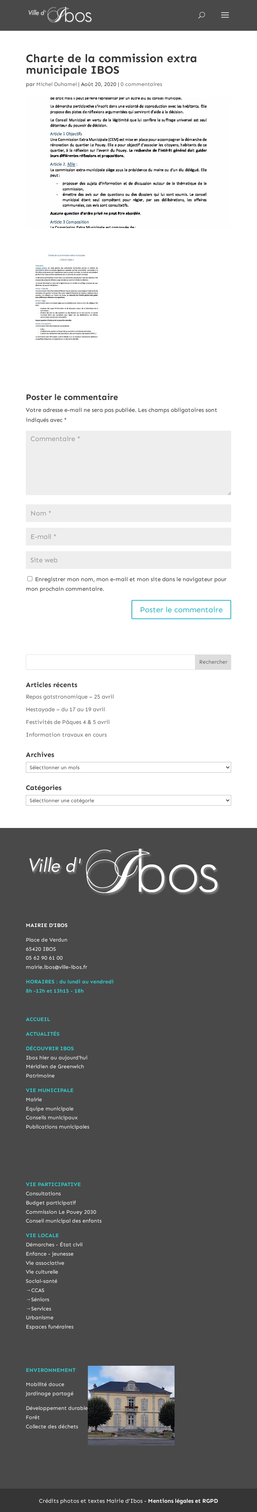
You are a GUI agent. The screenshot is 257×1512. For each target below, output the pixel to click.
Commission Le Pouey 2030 (61, 1212)
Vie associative (45, 1263)
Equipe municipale (50, 1108)
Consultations (43, 1193)
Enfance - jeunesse (50, 1254)
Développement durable (57, 1408)
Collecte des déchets (52, 1426)
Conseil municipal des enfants (64, 1221)
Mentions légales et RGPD (183, 1500)
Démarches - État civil (54, 1244)
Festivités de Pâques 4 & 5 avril (68, 722)
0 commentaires (141, 84)
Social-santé (41, 1281)
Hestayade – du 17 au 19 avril (65, 709)
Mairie (34, 1099)
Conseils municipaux (52, 1117)
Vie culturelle (42, 1272)
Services (41, 1308)
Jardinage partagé (50, 1393)
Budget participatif (51, 1203)
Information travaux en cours (66, 734)
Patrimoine (40, 1075)
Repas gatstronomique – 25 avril (70, 696)
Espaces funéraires (50, 1327)
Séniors (40, 1299)
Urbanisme (40, 1317)
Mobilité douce (45, 1384)
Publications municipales (57, 1127)
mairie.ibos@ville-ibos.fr (56, 967)
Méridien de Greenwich (55, 1066)
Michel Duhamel (56, 84)
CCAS (37, 1290)
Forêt (33, 1417)
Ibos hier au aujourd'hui (56, 1057)
